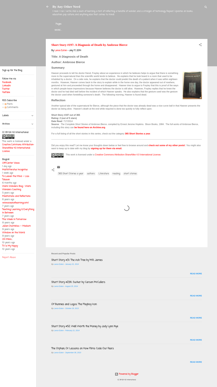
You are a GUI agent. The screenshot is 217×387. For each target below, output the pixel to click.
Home (58, 30)
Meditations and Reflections (16, 196)
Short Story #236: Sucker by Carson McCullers (78, 282)
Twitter (113, 30)
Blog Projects (132, 30)
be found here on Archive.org (89, 127)
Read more (196, 274)
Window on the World (13, 232)
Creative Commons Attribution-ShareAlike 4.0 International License (128, 154)
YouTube (6, 92)
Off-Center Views (11, 163)
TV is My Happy (10, 246)
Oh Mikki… (7, 239)
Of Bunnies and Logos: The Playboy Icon (74, 304)
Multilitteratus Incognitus (15, 169)
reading (116, 173)
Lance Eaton (96, 30)
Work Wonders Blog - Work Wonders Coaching (16, 188)
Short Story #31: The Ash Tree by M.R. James (77, 260)
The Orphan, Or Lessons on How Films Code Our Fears (82, 348)
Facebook (6, 82)
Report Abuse (9, 257)
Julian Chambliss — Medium (16, 226)
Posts (9, 104)
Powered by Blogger (127, 374)
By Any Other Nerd (66, 6)
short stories (130, 173)
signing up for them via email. (106, 148)
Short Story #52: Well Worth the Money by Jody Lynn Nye (84, 326)
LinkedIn (6, 85)
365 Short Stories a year (137, 133)
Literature (104, 173)
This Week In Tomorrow (14, 219)
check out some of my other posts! (166, 145)
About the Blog (75, 30)
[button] (200, 45)
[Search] (205, 7)
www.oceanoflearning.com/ (15, 203)
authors (91, 173)
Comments (11, 107)
